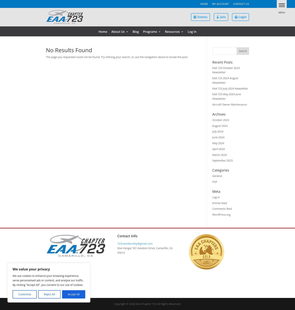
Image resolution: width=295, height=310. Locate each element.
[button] (281, 5)
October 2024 (220, 120)
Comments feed (222, 208)
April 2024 (218, 149)
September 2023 (222, 160)
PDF (214, 182)
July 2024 (218, 131)
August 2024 (220, 126)
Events (202, 17)
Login (242, 17)
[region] (49, 282)
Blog (136, 32)
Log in (216, 197)
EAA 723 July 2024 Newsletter (230, 88)
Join (223, 17)
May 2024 (218, 143)
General (217, 176)
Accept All (74, 294)
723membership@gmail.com (135, 243)
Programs (150, 32)
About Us (118, 32)
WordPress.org (221, 214)
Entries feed (219, 203)
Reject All (49, 294)
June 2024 (218, 137)
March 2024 (219, 155)
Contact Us (241, 4)
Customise (24, 294)
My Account (220, 4)
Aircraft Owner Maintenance (229, 104)
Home (204, 4)
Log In (192, 32)
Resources (172, 32)
